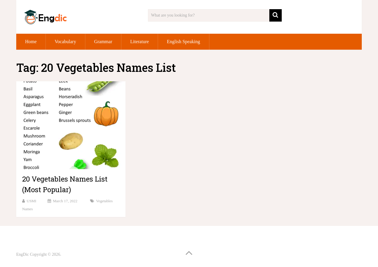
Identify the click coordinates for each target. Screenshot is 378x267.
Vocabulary (65, 41)
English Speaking (183, 41)
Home (31, 41)
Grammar (103, 41)
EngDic (22, 254)
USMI (31, 201)
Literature (139, 41)
